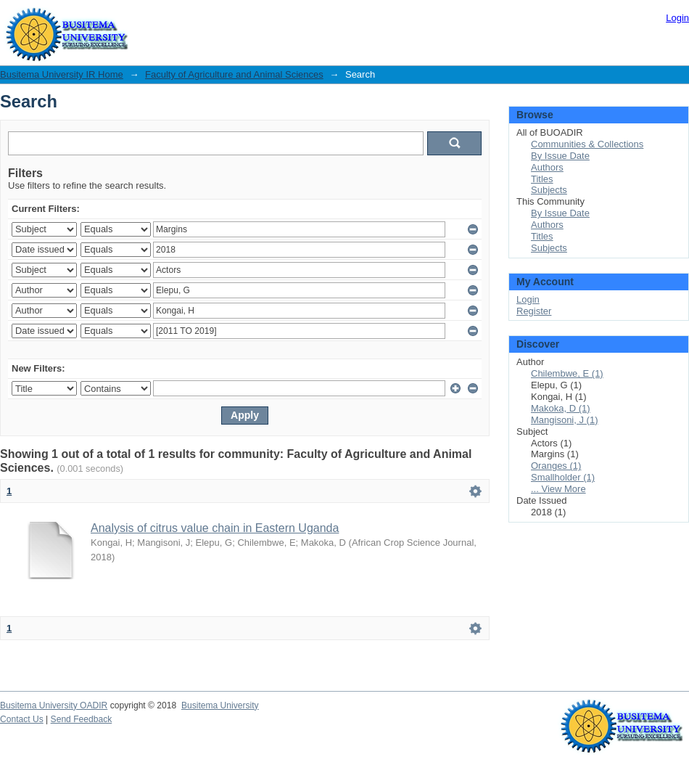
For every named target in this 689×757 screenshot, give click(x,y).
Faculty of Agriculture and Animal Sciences (234, 74)
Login (677, 17)
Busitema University (220, 705)
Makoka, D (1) (560, 408)
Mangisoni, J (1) (564, 419)
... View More (558, 488)
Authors (547, 167)
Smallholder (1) (563, 477)
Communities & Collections (587, 144)
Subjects (549, 189)
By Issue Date (560, 155)
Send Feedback (81, 719)
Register (533, 311)
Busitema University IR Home (61, 74)
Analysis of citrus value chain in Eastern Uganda (215, 528)
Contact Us (22, 719)
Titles (542, 178)
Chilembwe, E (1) (567, 373)
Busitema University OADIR (53, 705)
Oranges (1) (556, 465)
